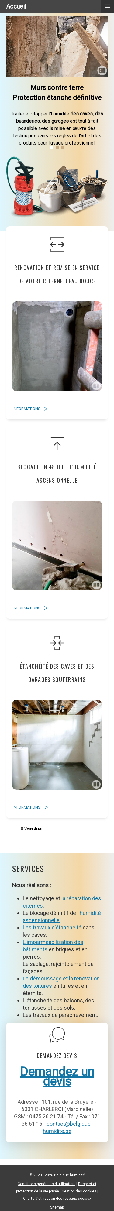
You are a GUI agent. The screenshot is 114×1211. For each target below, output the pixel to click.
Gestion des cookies (79, 1191)
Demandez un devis (57, 1077)
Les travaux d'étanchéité (52, 927)
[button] (51, 147)
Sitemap (57, 1207)
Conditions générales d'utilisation (46, 1184)
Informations (26, 408)
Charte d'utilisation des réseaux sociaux (57, 1198)
